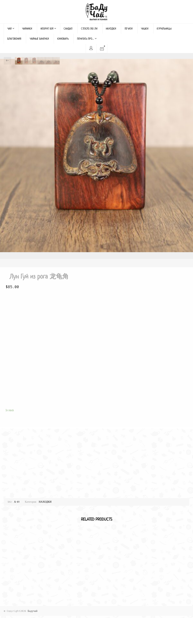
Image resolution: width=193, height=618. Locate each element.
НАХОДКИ (111, 28)
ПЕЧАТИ (129, 28)
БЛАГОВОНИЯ (14, 38)
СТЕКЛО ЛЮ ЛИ (89, 28)
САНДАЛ (68, 28)
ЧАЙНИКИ (27, 28)
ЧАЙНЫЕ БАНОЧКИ (39, 38)
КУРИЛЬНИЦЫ (164, 28)
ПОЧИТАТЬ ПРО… (87, 38)
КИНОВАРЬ (63, 38)
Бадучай (33, 610)
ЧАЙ (10, 28)
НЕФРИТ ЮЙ (48, 28)
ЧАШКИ (144, 28)
